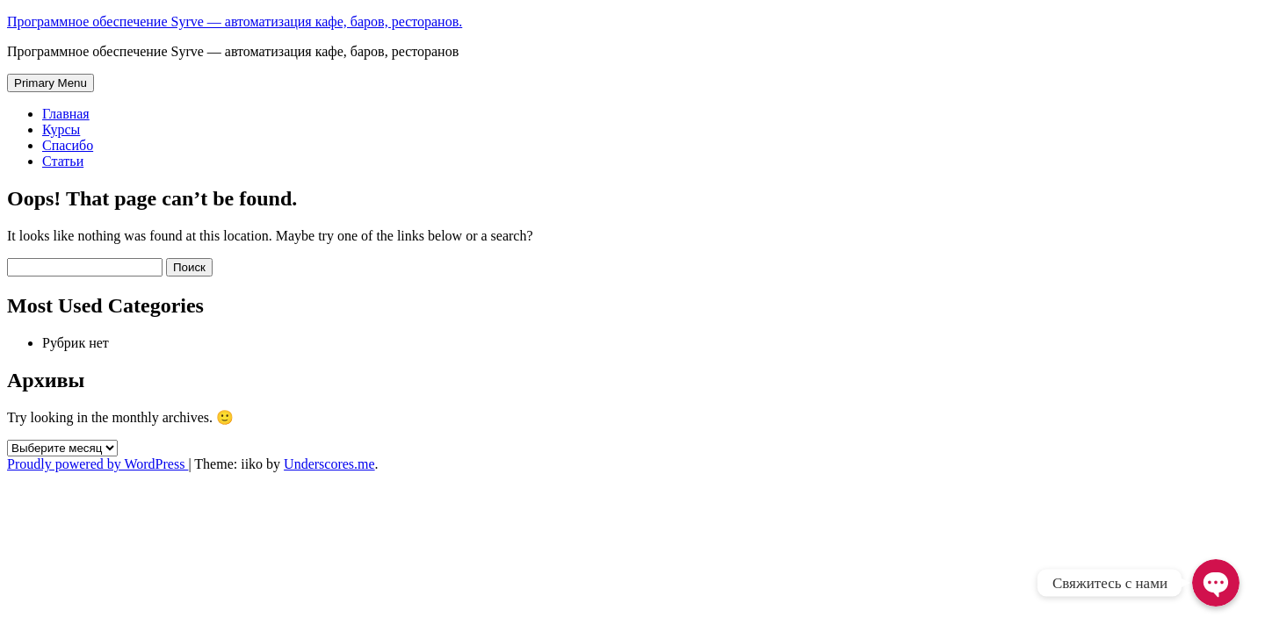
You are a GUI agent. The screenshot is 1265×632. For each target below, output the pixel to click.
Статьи (62, 161)
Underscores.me (329, 463)
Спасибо (67, 145)
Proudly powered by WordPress (97, 463)
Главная (66, 113)
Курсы (61, 129)
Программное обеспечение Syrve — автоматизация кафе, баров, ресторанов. (234, 21)
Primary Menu (50, 83)
